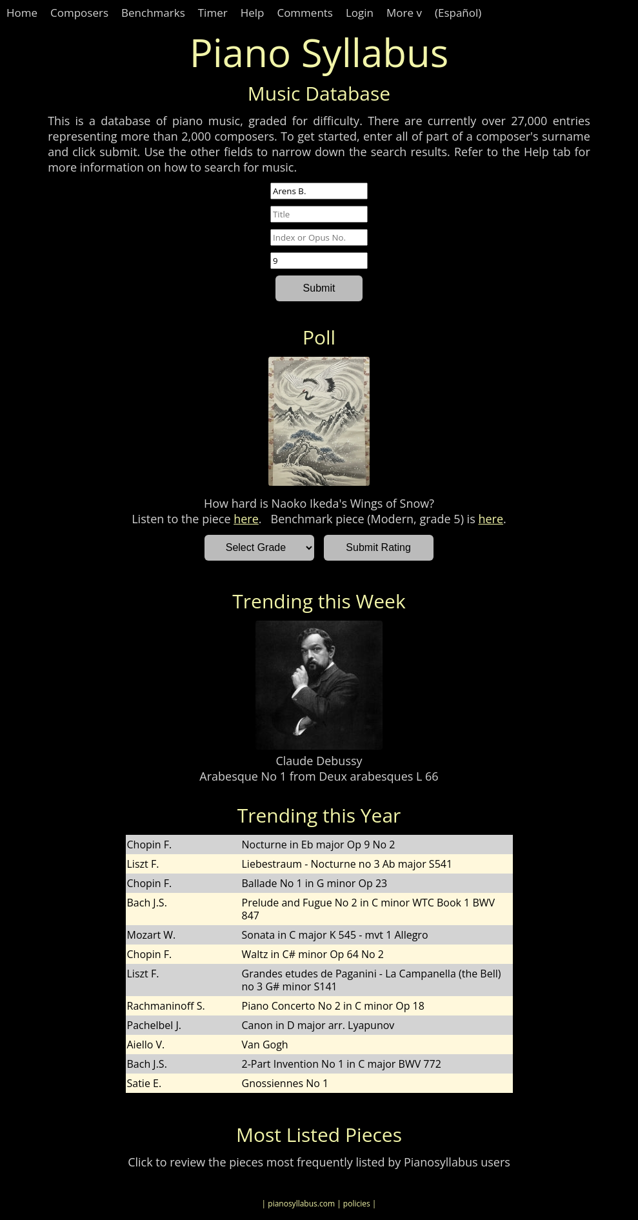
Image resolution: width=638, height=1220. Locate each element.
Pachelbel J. (154, 1025)
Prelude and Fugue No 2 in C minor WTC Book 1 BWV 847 (368, 909)
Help (252, 12)
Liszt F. (143, 864)
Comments (305, 12)
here (246, 518)
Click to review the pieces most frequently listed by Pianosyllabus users (319, 1162)
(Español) (458, 12)
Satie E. (144, 1083)
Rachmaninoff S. (166, 1006)
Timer (213, 12)
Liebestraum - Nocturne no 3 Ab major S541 (347, 864)
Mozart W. (151, 935)
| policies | (356, 1203)
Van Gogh (265, 1044)
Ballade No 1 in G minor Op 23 (315, 883)
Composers (79, 12)
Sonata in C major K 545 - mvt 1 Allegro (335, 935)
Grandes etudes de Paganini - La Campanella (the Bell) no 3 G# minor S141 (371, 980)
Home (21, 12)
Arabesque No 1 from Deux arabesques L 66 (318, 776)
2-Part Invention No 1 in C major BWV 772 (341, 1064)
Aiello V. (146, 1044)
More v (404, 12)
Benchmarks (153, 12)
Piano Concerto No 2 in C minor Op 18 (333, 1006)
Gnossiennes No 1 (285, 1083)
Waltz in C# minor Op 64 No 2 (313, 954)
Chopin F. (149, 844)
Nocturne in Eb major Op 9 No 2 (318, 844)
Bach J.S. (147, 902)
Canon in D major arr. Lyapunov (318, 1025)
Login (360, 12)
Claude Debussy (318, 760)
